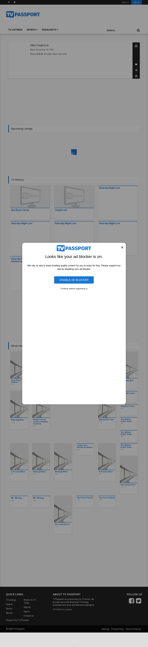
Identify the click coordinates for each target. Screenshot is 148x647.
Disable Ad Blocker (74, 279)
